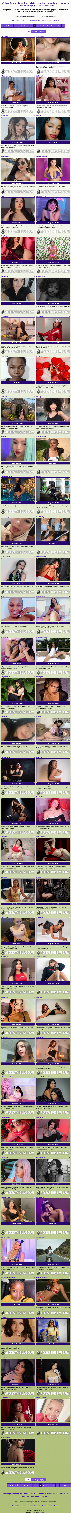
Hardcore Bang (16, 20)
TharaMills (39, 917)
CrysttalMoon (40, 1197)
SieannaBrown (41, 436)
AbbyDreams (40, 1157)
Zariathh (39, 997)
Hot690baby (40, 517)
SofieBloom (40, 36)
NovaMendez (40, 1037)
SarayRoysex (5, 156)
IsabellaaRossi (5, 1358)
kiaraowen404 (5, 1197)
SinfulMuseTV (40, 276)
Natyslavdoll (40, 316)
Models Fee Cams (47, 20)
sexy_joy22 (4, 356)
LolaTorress (4, 1157)
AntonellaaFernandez (43, 1077)
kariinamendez (41, 556)
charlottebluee (5, 757)
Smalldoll (39, 116)
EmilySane (4, 1317)
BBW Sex (56, 20)
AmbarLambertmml (7, 797)
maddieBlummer (41, 637)
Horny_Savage (41, 1397)
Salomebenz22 (5, 1238)
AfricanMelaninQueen (8, 1277)
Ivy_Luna (39, 356)
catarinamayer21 (6, 1077)
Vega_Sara (4, 36)
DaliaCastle (40, 76)
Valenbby (4, 716)
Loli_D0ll (39, 716)
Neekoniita (39, 1117)
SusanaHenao (5, 1437)
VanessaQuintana (6, 476)
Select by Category (38, 31)
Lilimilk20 (39, 877)
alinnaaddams (5, 1117)
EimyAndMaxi (5, 677)
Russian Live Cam (34, 20)
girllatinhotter (40, 1317)
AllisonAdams (40, 1238)
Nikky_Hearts (40, 836)
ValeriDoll (39, 1358)
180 (59, 26)
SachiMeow (4, 116)
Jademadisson (41, 957)
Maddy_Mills (40, 797)
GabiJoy (39, 476)
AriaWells (4, 877)
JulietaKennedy (6, 76)
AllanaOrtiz (4, 637)
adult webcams (28, 1496)
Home (28, 31)
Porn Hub (25, 20)
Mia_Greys (4, 236)
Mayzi (2, 196)
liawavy (38, 397)
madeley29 (4, 276)
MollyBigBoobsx (41, 156)
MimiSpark (39, 677)
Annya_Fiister (5, 556)
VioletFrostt (4, 316)
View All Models (7, 26)
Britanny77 (4, 997)
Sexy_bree (4, 596)
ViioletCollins (5, 957)
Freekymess (5, 917)
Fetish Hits (42, 1512)
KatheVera (4, 397)
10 (47, 26)
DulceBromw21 (6, 1037)
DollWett (3, 436)
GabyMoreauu (5, 1397)
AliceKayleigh (5, 517)
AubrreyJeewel (41, 236)
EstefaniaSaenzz (41, 1277)
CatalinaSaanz (41, 596)
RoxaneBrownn (41, 196)
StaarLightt (39, 757)
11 (51, 26)
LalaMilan (4, 836)
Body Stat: (17, 63)
